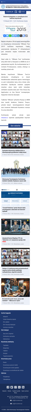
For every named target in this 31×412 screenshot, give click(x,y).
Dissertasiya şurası (6, 359)
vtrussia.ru (4, 117)
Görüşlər (5, 353)
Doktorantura (6, 339)
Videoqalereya (6, 379)
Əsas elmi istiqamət (8, 333)
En (3, 1)
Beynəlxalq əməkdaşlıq (7, 342)
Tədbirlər (5, 350)
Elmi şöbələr (6, 322)
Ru (4, 1)
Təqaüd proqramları (8, 356)
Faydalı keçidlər (16, 391)
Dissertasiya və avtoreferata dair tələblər (13, 370)
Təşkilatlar (5, 345)
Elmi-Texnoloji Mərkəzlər (9, 324)
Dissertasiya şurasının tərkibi (10, 365)
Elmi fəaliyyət (5, 330)
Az (1, 1)
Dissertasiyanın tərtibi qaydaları (11, 367)
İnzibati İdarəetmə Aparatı (9, 319)
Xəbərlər (4, 391)
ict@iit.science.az (17, 400)
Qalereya (3, 373)
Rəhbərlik (5, 316)
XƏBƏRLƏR (9, 12)
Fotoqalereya (6, 376)
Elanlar (5, 362)
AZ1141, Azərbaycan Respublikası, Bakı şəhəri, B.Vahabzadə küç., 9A (18, 397)
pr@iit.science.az (17, 403)
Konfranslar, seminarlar (9, 336)
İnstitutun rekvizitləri (8, 327)
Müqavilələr (6, 348)
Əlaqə (15, 392)
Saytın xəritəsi (25, 391)
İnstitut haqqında (6, 313)
